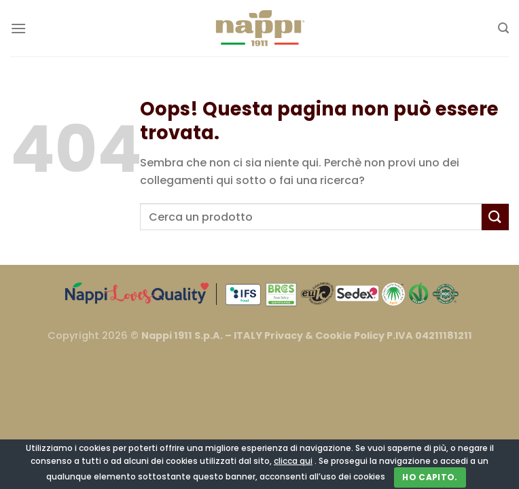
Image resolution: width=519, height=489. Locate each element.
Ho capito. (430, 477)
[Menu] (18, 28)
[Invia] (495, 217)
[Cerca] (503, 28)
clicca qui (293, 461)
